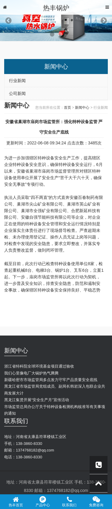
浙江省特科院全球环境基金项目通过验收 (39, 366)
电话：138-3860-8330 (23, 457)
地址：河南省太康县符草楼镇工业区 (35, 436)
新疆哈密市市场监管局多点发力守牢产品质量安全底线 (50, 379)
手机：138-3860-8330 (23, 443)
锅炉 (59, 270)
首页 (67, 107)
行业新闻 (17, 80)
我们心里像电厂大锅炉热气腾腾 (31, 373)
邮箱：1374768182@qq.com (29, 450)
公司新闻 (17, 93)
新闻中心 (82, 107)
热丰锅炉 (56, 8)
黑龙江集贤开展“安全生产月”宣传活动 (36, 400)
